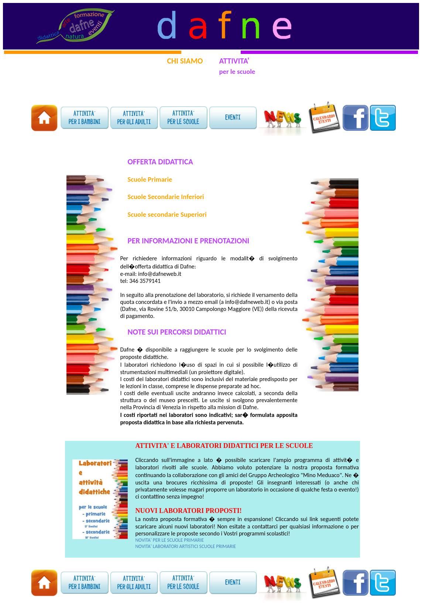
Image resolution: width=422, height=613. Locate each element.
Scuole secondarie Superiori (166, 214)
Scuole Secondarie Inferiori (165, 196)
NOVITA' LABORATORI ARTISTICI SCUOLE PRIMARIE (185, 546)
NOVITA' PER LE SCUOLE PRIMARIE (169, 540)
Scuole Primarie (149, 179)
